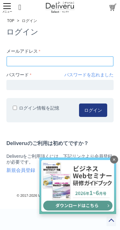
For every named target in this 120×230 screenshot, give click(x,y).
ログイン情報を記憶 (36, 108)
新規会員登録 (20, 170)
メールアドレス (22, 51)
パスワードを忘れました (89, 74)
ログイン (93, 110)
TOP (10, 21)
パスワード (17, 74)
